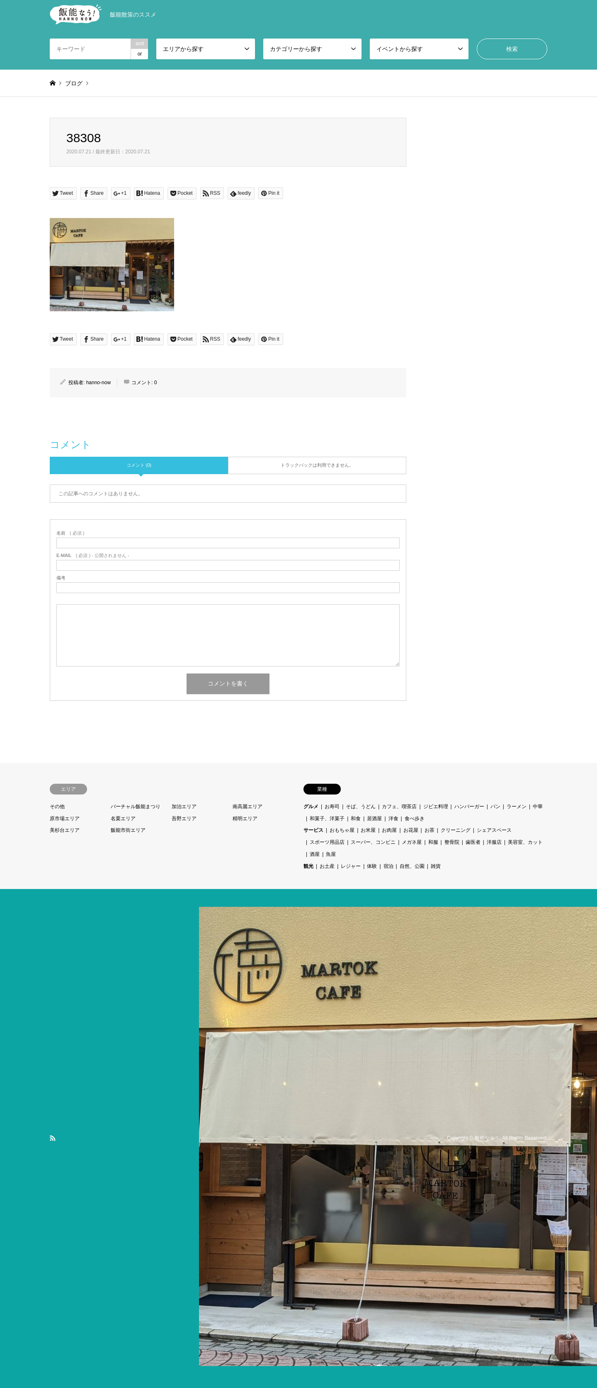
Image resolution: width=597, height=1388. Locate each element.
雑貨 (436, 866)
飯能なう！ (487, 1138)
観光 (308, 866)
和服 (433, 842)
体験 (372, 866)
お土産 (327, 866)
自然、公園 (412, 866)
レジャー (351, 866)
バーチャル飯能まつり (135, 806)
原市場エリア (65, 818)
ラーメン (517, 806)
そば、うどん (361, 806)
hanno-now (98, 382)
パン (495, 806)
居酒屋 (374, 818)
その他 (57, 806)
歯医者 (473, 842)
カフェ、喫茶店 (399, 806)
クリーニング (456, 830)
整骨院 (451, 842)
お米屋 (368, 830)
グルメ (310, 806)
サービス (313, 830)
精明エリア (245, 818)
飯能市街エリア (128, 830)
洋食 (393, 818)
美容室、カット (525, 842)
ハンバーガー (469, 806)
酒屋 (315, 854)
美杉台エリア (65, 830)
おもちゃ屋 (342, 830)
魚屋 (331, 854)
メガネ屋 (412, 842)
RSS (53, 1138)
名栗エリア (123, 818)
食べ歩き (415, 818)
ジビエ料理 (435, 806)
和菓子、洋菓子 (327, 818)
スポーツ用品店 (327, 842)
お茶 (429, 830)
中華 (538, 806)
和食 (356, 818)
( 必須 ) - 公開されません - (92, 555)
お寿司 (332, 806)
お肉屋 (389, 830)
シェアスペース (494, 830)
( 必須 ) (70, 533)
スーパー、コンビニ (373, 842)
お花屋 (410, 830)
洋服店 (494, 842)
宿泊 (388, 866)
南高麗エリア (247, 806)
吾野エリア (184, 818)
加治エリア (184, 806)
